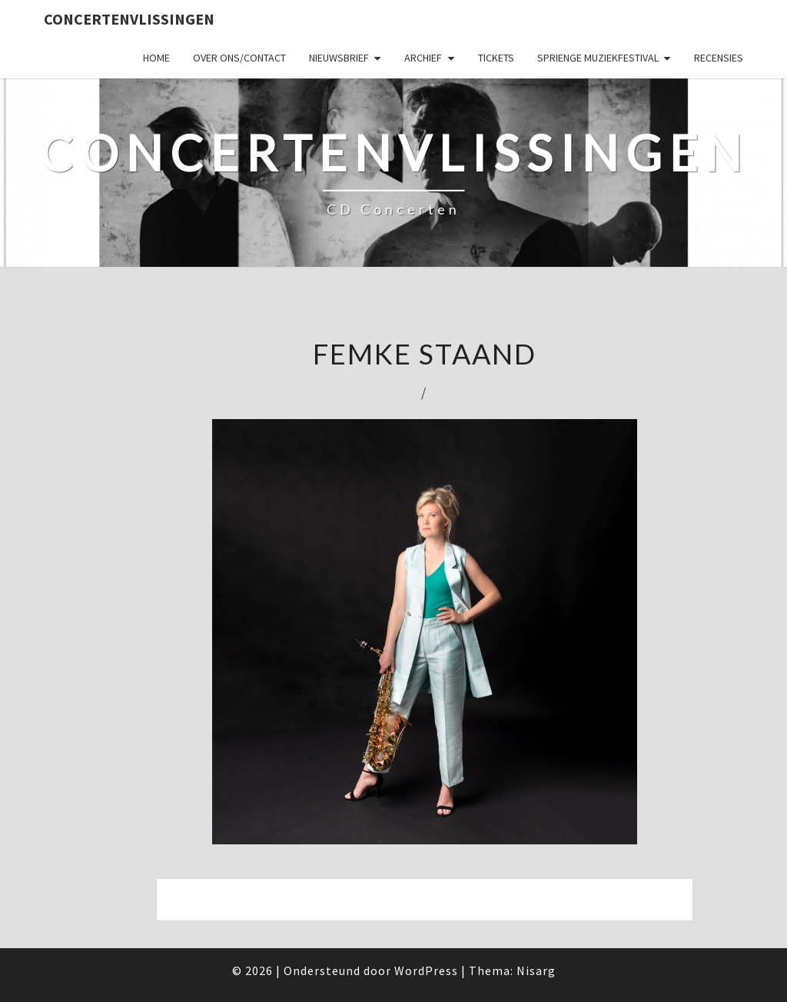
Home (156, 58)
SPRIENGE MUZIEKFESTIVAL (598, 58)
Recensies (718, 58)
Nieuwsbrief (339, 58)
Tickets (496, 58)
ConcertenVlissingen (129, 18)
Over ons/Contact (239, 58)
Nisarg (536, 970)
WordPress (426, 970)
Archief (423, 58)
